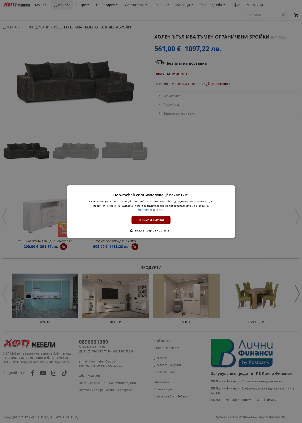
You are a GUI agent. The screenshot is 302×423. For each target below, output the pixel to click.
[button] (151, 230)
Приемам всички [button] (151, 220)
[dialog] (151, 211)
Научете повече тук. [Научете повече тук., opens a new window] (151, 210)
